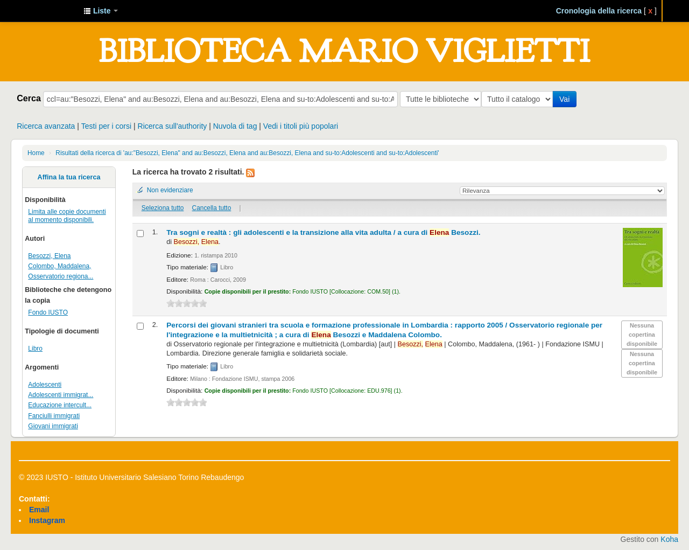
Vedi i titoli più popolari (300, 126)
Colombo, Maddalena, (59, 266)
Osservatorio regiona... (60, 276)
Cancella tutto (211, 208)
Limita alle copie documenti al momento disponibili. (67, 216)
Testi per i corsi (106, 126)
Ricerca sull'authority (172, 126)
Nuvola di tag (235, 126)
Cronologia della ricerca (599, 10)
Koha (669, 539)
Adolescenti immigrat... (60, 395)
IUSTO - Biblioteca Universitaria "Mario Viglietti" (48, 11)
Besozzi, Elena (49, 256)
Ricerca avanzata (46, 126)
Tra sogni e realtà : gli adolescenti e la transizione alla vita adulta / (323, 232)
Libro (35, 348)
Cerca (29, 98)
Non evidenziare (170, 190)
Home (36, 153)
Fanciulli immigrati (54, 416)
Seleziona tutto (163, 208)
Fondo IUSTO (48, 312)
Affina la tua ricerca (69, 177)
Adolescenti (44, 384)
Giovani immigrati (53, 426)
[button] (100, 11)
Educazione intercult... (60, 405)
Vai (566, 99)
